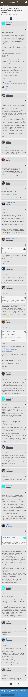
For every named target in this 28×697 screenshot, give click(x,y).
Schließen (12, 695)
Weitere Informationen (5, 695)
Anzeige (3, 603)
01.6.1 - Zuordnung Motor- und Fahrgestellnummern (9, 350)
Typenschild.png (9, 82)
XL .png (6, 86)
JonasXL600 (5, 14)
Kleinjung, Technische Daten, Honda (10, 198)
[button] (2, 2)
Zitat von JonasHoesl (8, 331)
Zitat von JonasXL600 (8, 537)
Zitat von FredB (7, 249)
